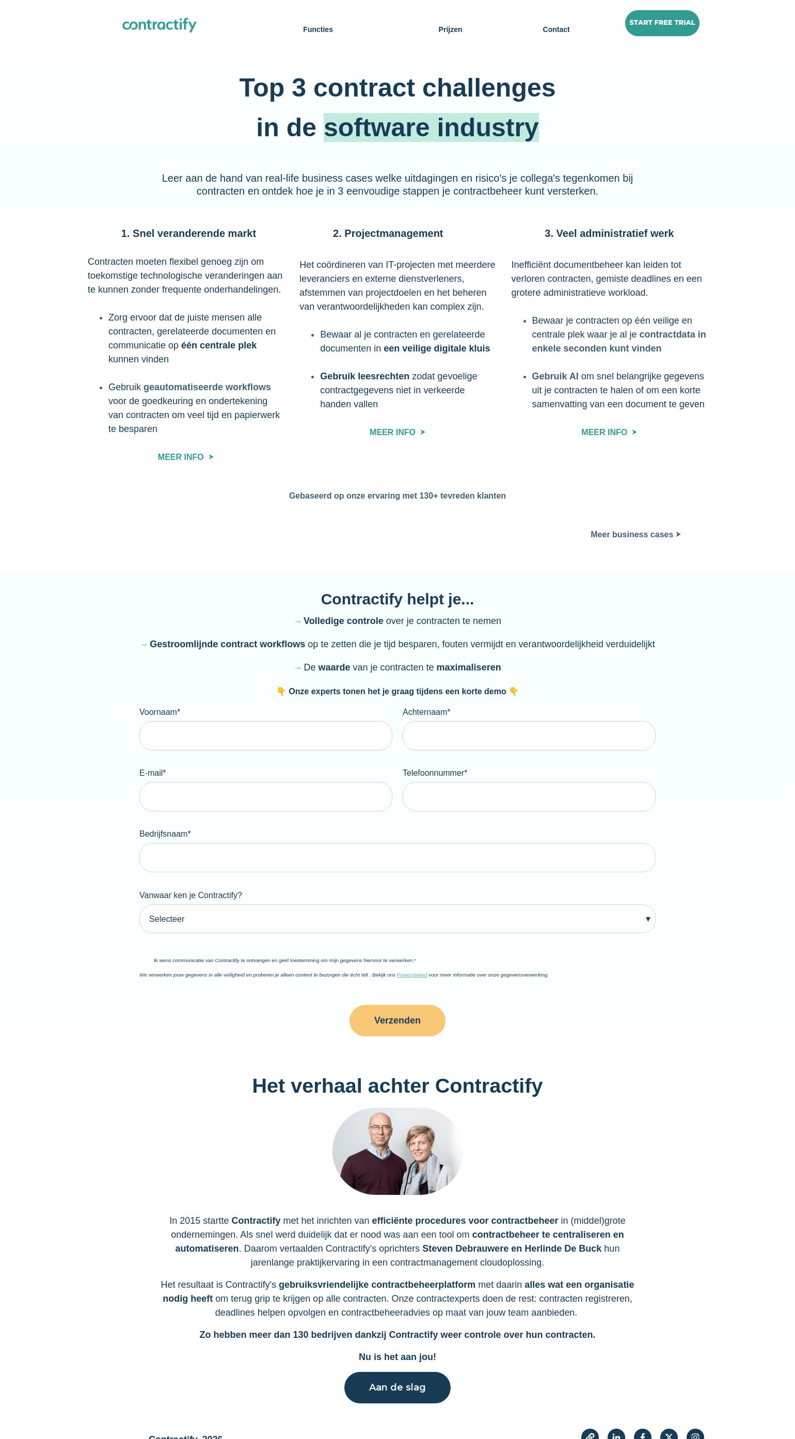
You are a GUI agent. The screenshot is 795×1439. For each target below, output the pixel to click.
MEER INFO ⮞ (186, 457)
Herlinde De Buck (562, 1229)
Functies (318, 29)
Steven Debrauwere (466, 1229)
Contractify (254, 1201)
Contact (556, 29)
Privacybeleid (412, 955)
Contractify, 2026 (186, 1420)
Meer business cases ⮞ (636, 534)
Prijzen (451, 29)
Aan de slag (397, 1368)
